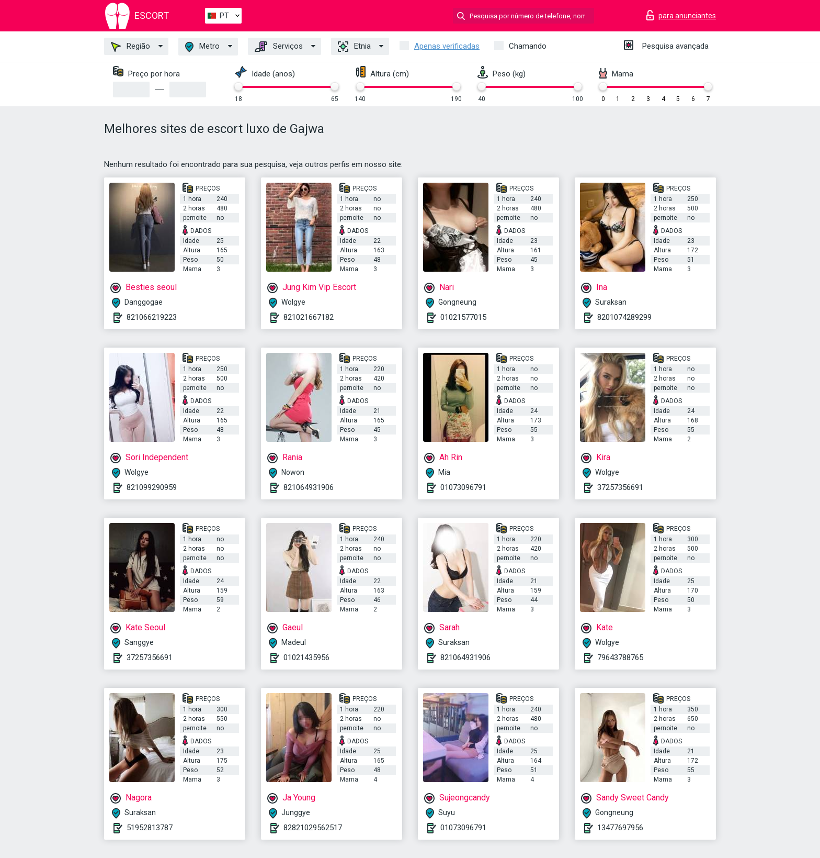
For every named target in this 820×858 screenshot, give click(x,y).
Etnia (354, 46)
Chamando (527, 46)
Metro (202, 46)
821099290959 (152, 487)
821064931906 (308, 487)
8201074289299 (624, 317)
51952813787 (150, 827)
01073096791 (463, 487)
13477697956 (620, 827)
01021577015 (463, 317)
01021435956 (306, 657)
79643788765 (620, 657)
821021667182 (308, 317)
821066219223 (152, 317)
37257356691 (620, 487)
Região (130, 46)
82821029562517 (312, 827)
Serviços (279, 46)
